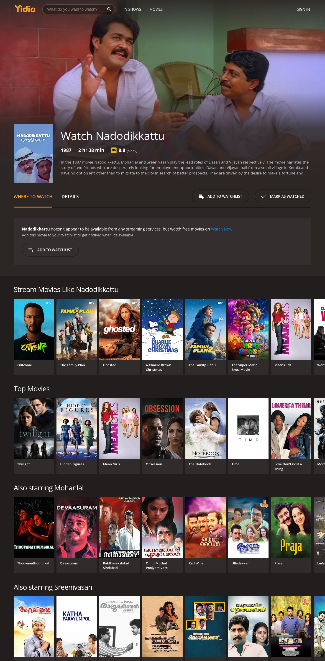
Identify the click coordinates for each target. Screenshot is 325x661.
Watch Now (222, 229)
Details (70, 196)
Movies (156, 9)
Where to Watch (33, 196)
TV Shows (132, 9)
